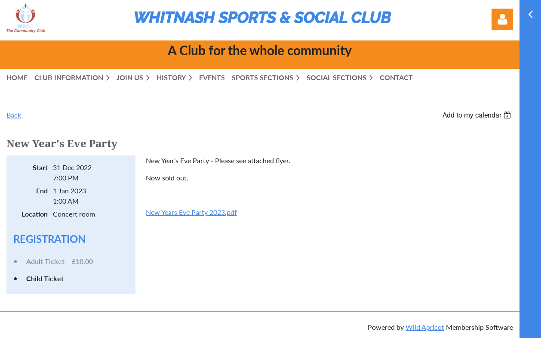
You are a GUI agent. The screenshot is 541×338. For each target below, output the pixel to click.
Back (13, 115)
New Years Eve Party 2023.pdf (191, 212)
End (42, 190)
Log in (502, 19)
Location (35, 214)
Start (40, 167)
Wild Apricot (425, 327)
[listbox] (478, 115)
